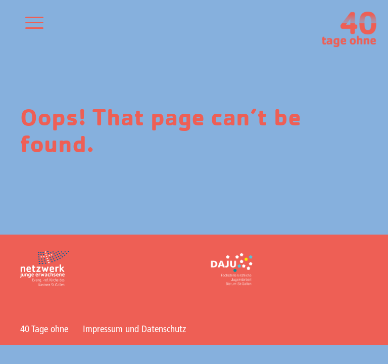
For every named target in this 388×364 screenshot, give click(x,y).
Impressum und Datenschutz (134, 330)
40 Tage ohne (44, 330)
